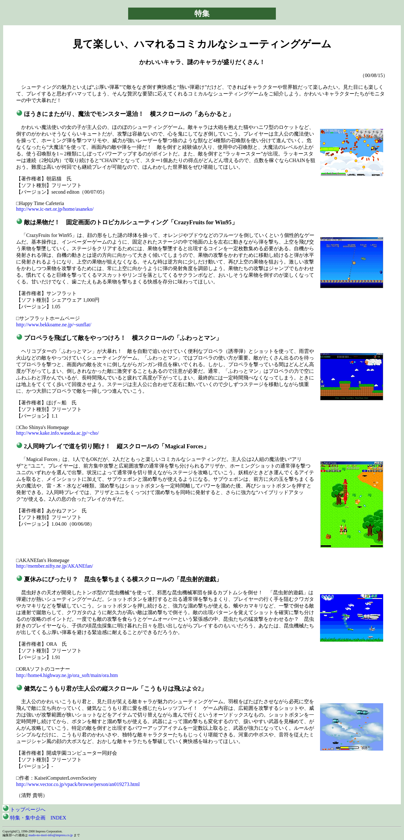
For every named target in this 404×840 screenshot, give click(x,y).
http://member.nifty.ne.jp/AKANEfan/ (54, 566)
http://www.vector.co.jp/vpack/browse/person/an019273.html (78, 784)
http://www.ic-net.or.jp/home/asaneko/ (55, 209)
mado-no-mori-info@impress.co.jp (51, 835)
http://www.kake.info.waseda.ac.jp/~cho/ (57, 433)
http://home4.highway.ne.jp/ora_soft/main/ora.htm (67, 675)
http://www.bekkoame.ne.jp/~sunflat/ (53, 324)
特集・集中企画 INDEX (34, 817)
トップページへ (24, 809)
